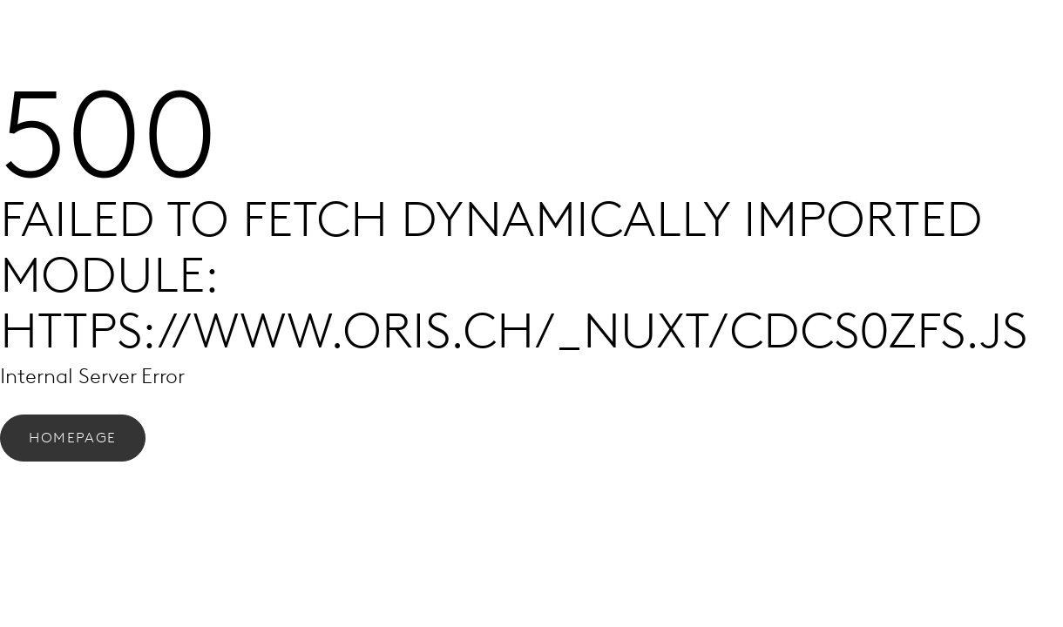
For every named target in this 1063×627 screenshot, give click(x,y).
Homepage (73, 437)
